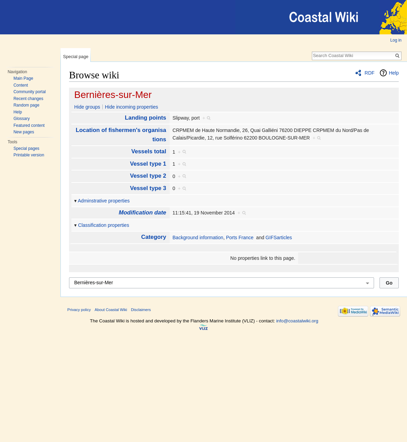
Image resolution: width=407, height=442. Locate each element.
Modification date (142, 212)
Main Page (23, 78)
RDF (370, 73)
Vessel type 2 (148, 176)
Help (17, 112)
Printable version (28, 155)
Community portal (29, 91)
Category (153, 237)
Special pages (26, 148)
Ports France (239, 237)
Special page (75, 56)
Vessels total (148, 151)
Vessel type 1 (148, 164)
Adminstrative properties (104, 200)
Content (20, 85)
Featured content (29, 125)
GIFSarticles (278, 237)
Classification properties (103, 225)
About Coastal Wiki (111, 310)
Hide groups (87, 107)
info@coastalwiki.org (297, 320)
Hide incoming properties (131, 107)
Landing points (145, 117)
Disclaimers (141, 310)
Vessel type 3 (148, 188)
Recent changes (28, 98)
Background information (197, 237)
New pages (23, 132)
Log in (396, 40)
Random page (26, 105)
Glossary (21, 118)
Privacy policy (79, 310)
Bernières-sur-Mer (113, 94)
